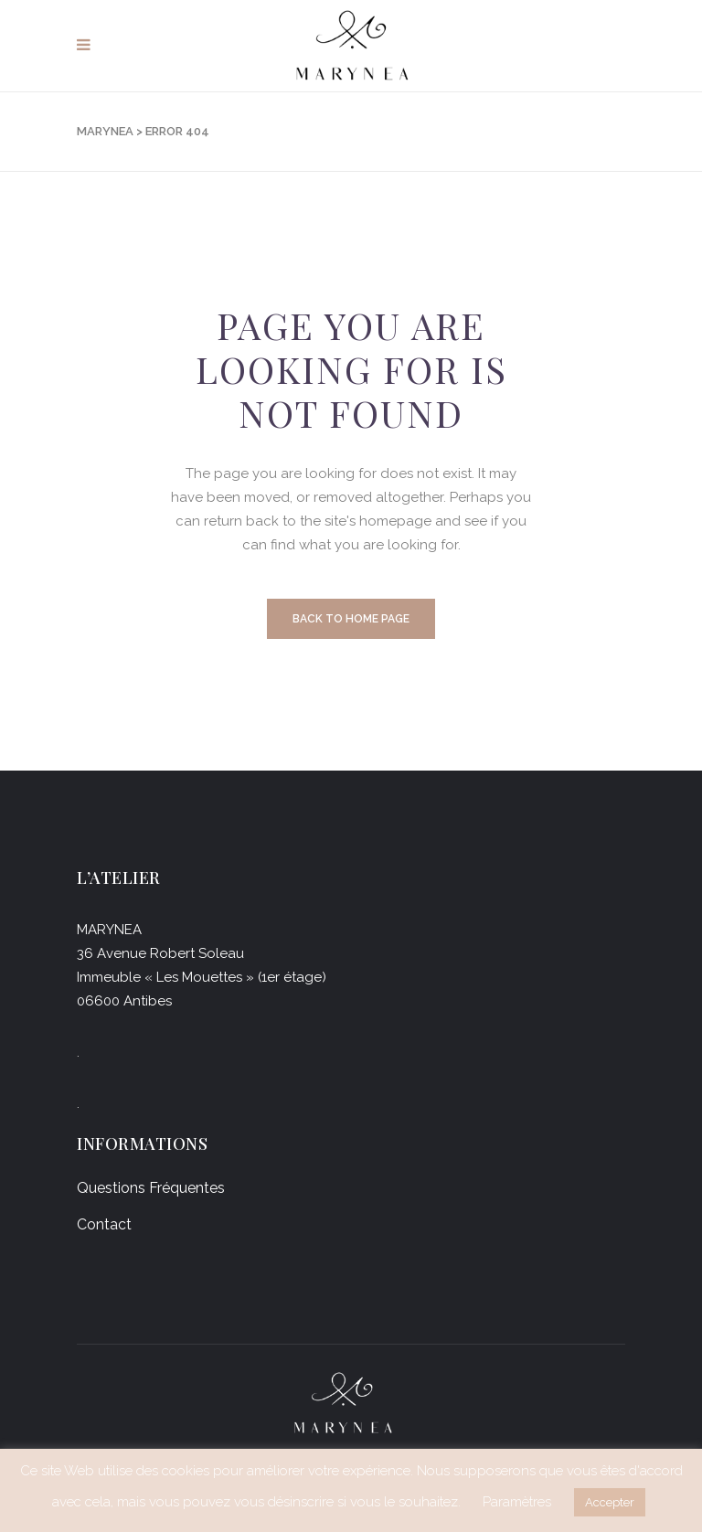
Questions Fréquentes (151, 1188)
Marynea (105, 131)
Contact (104, 1224)
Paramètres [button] (517, 1502)
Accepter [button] (609, 1502)
